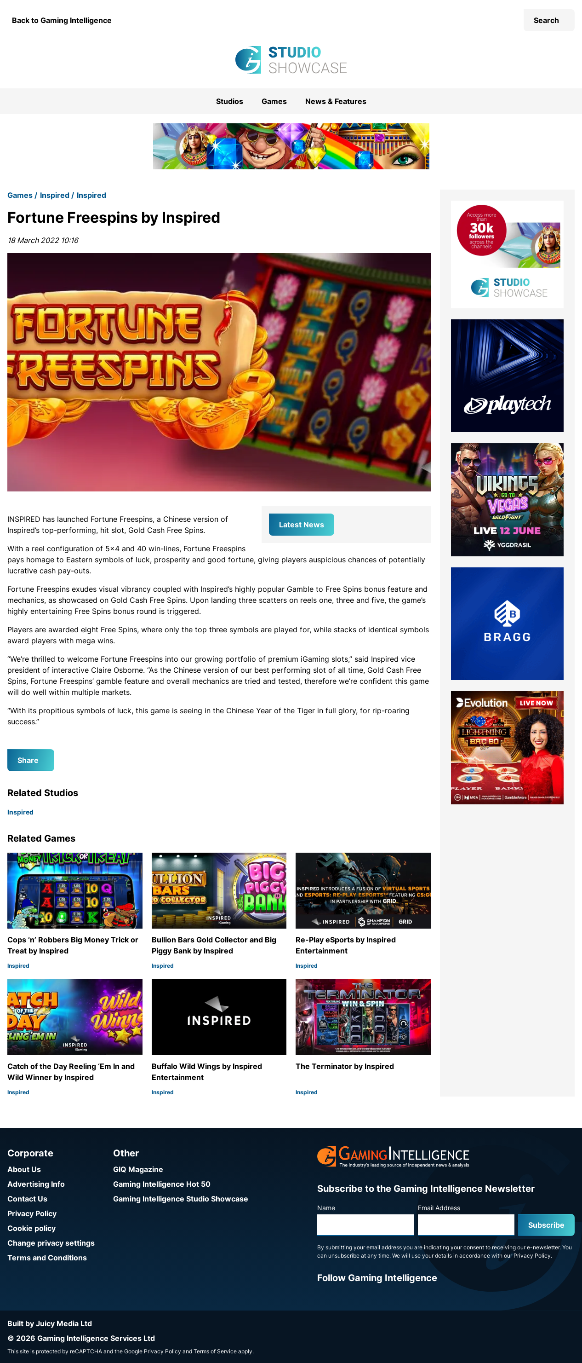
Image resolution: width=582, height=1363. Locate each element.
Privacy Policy (32, 1213)
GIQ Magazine (138, 1169)
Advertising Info (36, 1184)
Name (326, 1208)
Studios (229, 101)
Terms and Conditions (47, 1257)
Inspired (54, 195)
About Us (24, 1169)
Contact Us (27, 1198)
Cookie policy (31, 1228)
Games (274, 101)
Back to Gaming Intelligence (62, 20)
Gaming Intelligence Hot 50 (162, 1184)
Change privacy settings (51, 1242)
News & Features (335, 101)
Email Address (439, 1208)
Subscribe (546, 1225)
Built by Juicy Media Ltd (49, 1323)
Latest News (301, 524)
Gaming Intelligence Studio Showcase (180, 1198)
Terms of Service (215, 1351)
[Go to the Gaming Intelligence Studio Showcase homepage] (291, 60)
